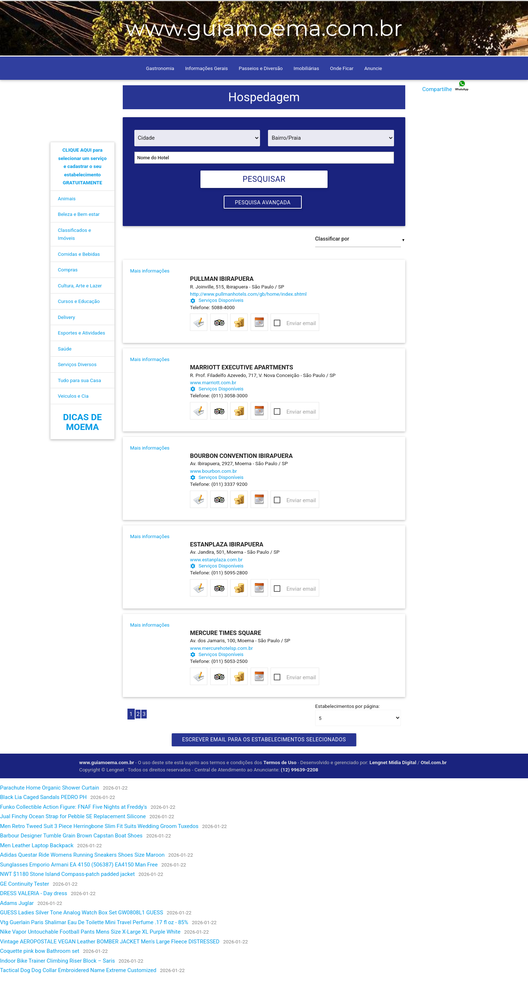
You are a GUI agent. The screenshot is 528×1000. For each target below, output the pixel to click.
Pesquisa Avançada (262, 222)
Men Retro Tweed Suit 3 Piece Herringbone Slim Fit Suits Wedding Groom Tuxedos (99, 846)
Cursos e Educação (78, 320)
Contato (158, 9)
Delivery (66, 336)
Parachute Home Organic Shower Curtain (49, 807)
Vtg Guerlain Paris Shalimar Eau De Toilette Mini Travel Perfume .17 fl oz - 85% (94, 942)
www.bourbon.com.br (213, 491)
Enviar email (301, 343)
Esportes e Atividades (81, 352)
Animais (67, 218)
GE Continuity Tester (24, 904)
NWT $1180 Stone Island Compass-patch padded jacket (67, 894)
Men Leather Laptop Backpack (36, 865)
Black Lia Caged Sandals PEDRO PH (43, 817)
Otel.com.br (434, 782)
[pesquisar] (392, 9)
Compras (68, 289)
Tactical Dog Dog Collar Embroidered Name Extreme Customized (78, 990)
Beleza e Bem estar (78, 233)
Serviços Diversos (77, 383)
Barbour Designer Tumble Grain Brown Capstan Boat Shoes (71, 856)
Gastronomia (160, 87)
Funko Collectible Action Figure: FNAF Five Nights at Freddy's (73, 827)
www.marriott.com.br (213, 402)
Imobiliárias (306, 87)
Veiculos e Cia (73, 415)
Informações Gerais (206, 87)
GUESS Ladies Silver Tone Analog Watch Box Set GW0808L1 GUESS (81, 933)
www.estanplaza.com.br (216, 579)
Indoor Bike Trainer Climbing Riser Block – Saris (57, 981)
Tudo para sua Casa (79, 399)
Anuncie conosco (198, 9)
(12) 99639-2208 (299, 789)
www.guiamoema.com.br (106, 782)
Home (93, 9)
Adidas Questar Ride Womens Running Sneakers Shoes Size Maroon (82, 875)
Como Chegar (124, 9)
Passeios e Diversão (261, 87)
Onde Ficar (342, 87)
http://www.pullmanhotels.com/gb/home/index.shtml (217, 314)
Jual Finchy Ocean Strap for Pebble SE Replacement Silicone (73, 836)
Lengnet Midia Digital (393, 782)
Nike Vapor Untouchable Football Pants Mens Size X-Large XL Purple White (90, 952)
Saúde (65, 368)
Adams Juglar (17, 923)
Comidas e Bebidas (79, 273)
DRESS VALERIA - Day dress (33, 913)
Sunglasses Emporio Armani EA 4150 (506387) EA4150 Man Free (79, 884)
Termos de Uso (279, 782)
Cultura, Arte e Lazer (80, 305)
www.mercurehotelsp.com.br (217, 668)
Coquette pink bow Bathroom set (39, 971)
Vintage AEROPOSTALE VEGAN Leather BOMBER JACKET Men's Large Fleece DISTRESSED (109, 961)
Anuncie (373, 87)
